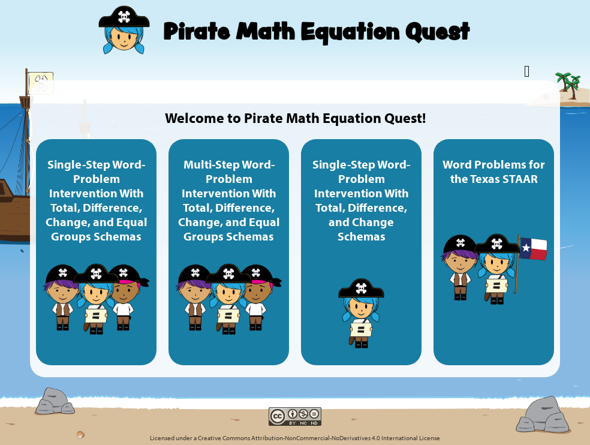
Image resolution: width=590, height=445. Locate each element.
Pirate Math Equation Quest (316, 31)
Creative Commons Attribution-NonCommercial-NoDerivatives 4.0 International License (319, 438)
